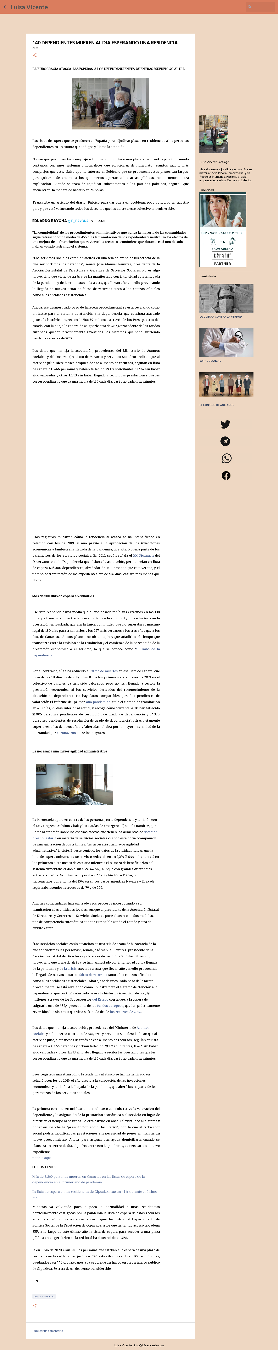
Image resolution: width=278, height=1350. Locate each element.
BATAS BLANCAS (210, 360)
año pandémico (98, 702)
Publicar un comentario (47, 1330)
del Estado (100, 999)
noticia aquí (41, 1157)
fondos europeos (110, 1006)
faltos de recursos (93, 975)
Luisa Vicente (29, 7)
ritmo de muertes (105, 671)
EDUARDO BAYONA (49, 220)
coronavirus (66, 733)
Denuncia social (44, 1296)
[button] (34, 55)
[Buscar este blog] (254, 7)
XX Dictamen (143, 555)
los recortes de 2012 (125, 1012)
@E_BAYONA (78, 221)
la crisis (70, 968)
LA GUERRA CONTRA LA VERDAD (220, 316)
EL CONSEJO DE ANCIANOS (216, 405)
